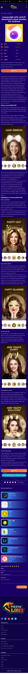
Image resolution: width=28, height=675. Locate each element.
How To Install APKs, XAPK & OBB (7, 647)
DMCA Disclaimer (4, 635)
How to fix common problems (6, 649)
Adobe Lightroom (13, 539)
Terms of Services (4, 631)
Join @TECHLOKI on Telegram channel (14, 475)
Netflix (2, 663)
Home (2, 13)
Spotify (2, 668)
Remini (2, 666)
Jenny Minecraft (4, 661)
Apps (5, 13)
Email (2, 573)
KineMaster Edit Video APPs (16, 557)
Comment (3, 578)
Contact (2, 628)
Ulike (10, 503)
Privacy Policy (3, 633)
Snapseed (11, 530)
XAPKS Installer (4, 642)
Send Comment (21, 587)
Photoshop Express (13, 548)
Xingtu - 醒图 (12, 521)
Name (2, 569)
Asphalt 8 (2, 659)
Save (14, 71)
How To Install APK (4, 645)
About (2, 626)
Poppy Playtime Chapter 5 (6, 657)
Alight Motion (12, 494)
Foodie (10, 512)
